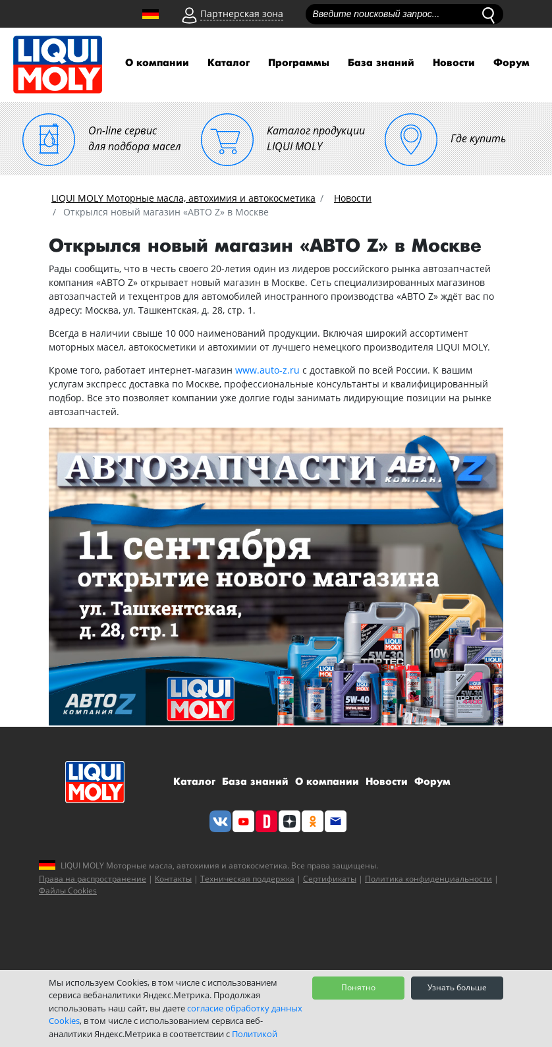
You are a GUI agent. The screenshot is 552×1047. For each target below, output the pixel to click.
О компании (157, 63)
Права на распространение (92, 878)
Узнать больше (457, 987)
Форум (511, 63)
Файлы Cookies (68, 890)
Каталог (228, 63)
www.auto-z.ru (267, 370)
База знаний (381, 63)
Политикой (254, 1034)
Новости (454, 63)
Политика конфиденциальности (428, 878)
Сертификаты (329, 878)
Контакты (173, 878)
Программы (298, 63)
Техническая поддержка (247, 878)
